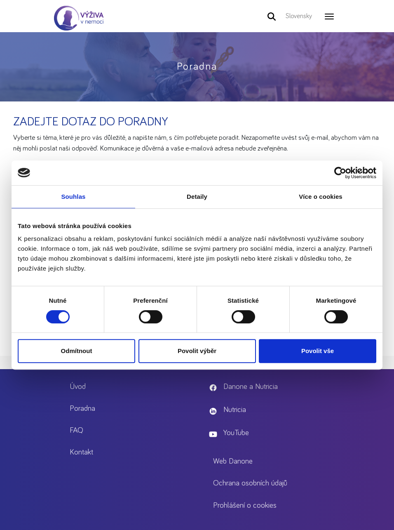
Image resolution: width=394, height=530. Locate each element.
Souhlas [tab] (73, 196)
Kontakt (81, 452)
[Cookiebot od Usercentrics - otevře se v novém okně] (340, 173)
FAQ (76, 430)
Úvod (78, 387)
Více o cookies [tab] (320, 196)
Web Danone (233, 461)
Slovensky (299, 16)
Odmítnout (76, 350)
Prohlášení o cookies (245, 505)
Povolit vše (317, 350)
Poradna (82, 408)
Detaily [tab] (197, 196)
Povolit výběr (197, 350)
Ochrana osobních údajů (250, 483)
